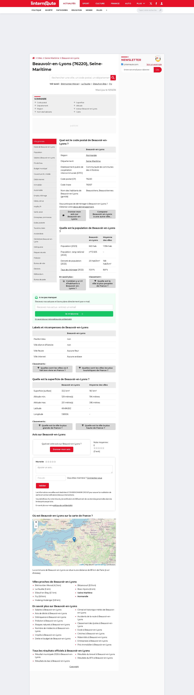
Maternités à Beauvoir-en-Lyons (92, 637)
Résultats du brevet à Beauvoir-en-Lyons (96, 654)
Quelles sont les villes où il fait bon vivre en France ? (53, 369)
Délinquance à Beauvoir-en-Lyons (50, 617)
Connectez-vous (94, 478)
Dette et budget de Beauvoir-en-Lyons (52, 638)
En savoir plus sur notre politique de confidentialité (53, 319)
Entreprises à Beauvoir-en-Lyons (92, 641)
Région (40, 109)
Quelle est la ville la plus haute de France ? (97, 426)
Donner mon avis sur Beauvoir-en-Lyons (74, 215)
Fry (110, 84)
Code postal (42, 103)
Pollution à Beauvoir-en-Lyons (49, 621)
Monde (89, 10)
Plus (141, 3)
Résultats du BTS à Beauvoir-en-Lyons (95, 658)
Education (77, 10)
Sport (85, 3)
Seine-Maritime (52, 58)
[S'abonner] (141, 69)
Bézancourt (82, 585)
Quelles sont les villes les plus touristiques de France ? (97, 369)
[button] (74, 539)
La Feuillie (85, 84)
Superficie (80, 103)
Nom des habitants (44, 112)
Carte (78, 112)
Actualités (69, 3)
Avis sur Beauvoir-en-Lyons (86, 109)
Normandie (91, 155)
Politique (36, 10)
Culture (100, 3)
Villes (99, 10)
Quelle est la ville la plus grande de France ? (54, 426)
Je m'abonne (71, 314)
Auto (128, 3)
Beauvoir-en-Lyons (70, 58)
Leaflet (81, 565)
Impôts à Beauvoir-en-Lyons (48, 635)
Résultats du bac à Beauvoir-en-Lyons (52, 661)
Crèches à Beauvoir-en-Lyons (91, 633)
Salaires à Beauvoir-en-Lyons (48, 610)
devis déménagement (83, 207)
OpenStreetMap (100, 565)
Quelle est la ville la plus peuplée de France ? (102, 283)
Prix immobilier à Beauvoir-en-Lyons (94, 644)
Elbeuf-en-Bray (100, 84)
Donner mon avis (61, 449)
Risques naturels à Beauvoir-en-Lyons (52, 624)
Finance (115, 3)
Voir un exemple (154, 64)
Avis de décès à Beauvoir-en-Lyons (51, 613)
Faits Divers (61, 10)
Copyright (74, 666)
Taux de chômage (69, 270)
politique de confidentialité (62, 505)
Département (42, 106)
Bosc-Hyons (83, 589)
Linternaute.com (129, 64)
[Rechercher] (150, 10)
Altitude (79, 106)
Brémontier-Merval (70, 84)
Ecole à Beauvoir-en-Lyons (89, 630)
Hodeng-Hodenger (44, 600)
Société (48, 10)
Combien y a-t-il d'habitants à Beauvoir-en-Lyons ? (74, 285)
